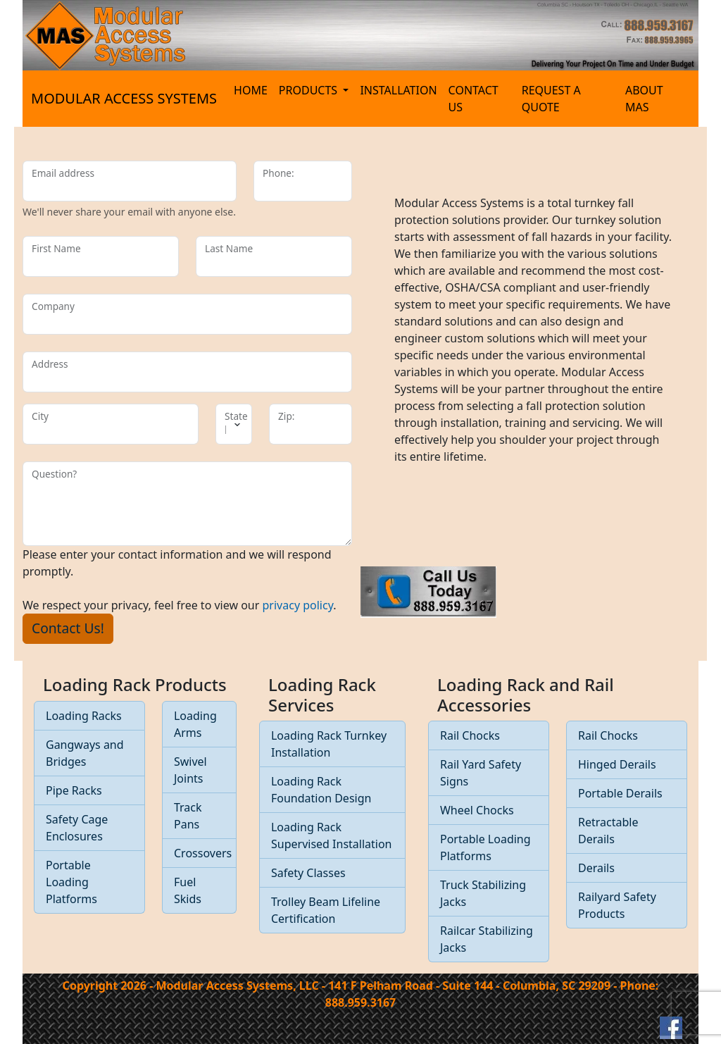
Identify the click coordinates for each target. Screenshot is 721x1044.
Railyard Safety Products (617, 905)
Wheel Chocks (477, 810)
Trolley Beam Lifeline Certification (325, 910)
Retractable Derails (608, 830)
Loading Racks (84, 715)
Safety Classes (308, 873)
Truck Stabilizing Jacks (483, 893)
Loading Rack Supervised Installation (331, 835)
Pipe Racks (74, 790)
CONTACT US (474, 98)
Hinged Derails (617, 764)
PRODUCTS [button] (309, 90)
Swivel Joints (190, 770)
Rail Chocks (470, 735)
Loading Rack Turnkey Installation (329, 744)
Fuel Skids (187, 890)
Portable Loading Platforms (71, 882)
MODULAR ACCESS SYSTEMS (124, 98)
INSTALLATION (398, 90)
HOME (251, 90)
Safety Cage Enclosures (77, 828)
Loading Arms (195, 724)
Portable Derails (620, 793)
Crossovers (203, 853)
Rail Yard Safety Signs (480, 773)
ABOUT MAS (644, 98)
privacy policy (298, 605)
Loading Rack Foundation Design (321, 789)
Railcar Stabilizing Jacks (486, 939)
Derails (596, 868)
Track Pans (188, 816)
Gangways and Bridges (85, 753)
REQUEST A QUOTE (551, 98)
